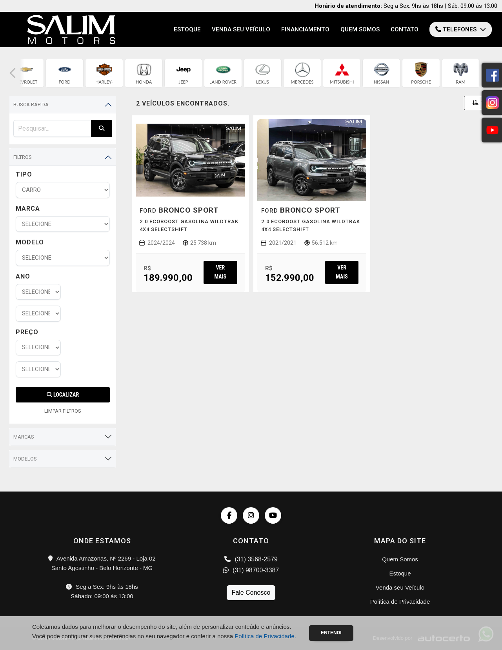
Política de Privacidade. (265, 636)
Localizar (63, 394)
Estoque (187, 29)
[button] (12, 73)
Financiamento (305, 29)
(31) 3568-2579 (251, 559)
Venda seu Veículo (241, 29)
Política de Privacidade (400, 601)
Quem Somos (360, 29)
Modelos (25, 459)
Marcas (23, 437)
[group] (25, 73)
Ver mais (220, 272)
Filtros (22, 157)
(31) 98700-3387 (251, 570)
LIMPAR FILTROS (62, 411)
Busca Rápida (31, 104)
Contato (404, 29)
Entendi (331, 632)
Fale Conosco (251, 592)
